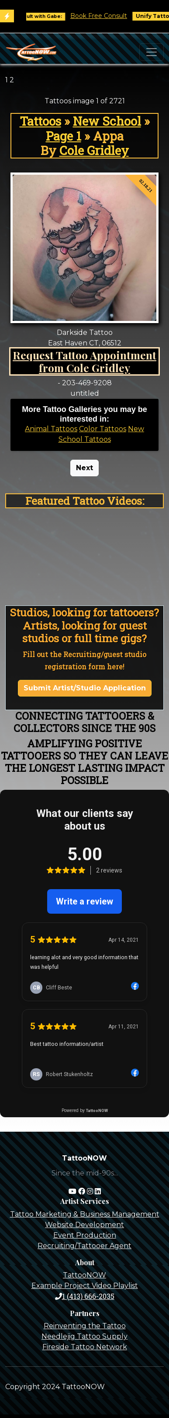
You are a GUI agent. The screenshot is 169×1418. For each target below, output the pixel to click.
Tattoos (40, 121)
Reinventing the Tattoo (85, 1326)
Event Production (84, 1235)
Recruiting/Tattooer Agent (84, 1246)
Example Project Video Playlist (84, 1285)
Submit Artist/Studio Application (85, 688)
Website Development (84, 1225)
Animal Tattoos (51, 429)
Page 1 (63, 136)
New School (107, 121)
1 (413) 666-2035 (84, 1296)
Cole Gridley (94, 150)
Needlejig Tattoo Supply (84, 1336)
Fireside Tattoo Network (84, 1347)
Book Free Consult (103, 16)
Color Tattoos (102, 429)
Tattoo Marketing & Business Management (84, 1214)
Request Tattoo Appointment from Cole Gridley (84, 361)
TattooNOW (84, 1275)
